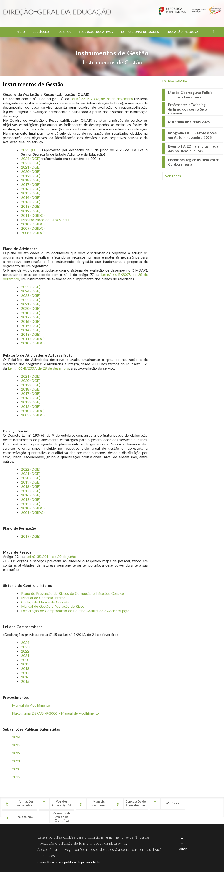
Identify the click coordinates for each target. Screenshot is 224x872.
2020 (16, 769)
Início (20, 32)
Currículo (40, 32)
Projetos (64, 32)
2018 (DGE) (30, 389)
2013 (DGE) (30, 201)
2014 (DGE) (30, 197)
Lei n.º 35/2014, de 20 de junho (51, 556)
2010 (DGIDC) (33, 224)
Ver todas (173, 176)
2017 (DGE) (30, 393)
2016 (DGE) (30, 495)
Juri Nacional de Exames (140, 32)
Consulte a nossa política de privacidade (68, 862)
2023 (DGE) (30, 163)
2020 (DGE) (30, 171)
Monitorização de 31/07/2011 (45, 219)
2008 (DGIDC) (33, 232)
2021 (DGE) (30, 167)
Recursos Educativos (96, 32)
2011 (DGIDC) (33, 215)
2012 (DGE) (30, 211)
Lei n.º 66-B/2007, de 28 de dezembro (101, 98)
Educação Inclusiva (182, 32)
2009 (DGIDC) (33, 228)
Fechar (182, 849)
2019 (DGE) (30, 176)
